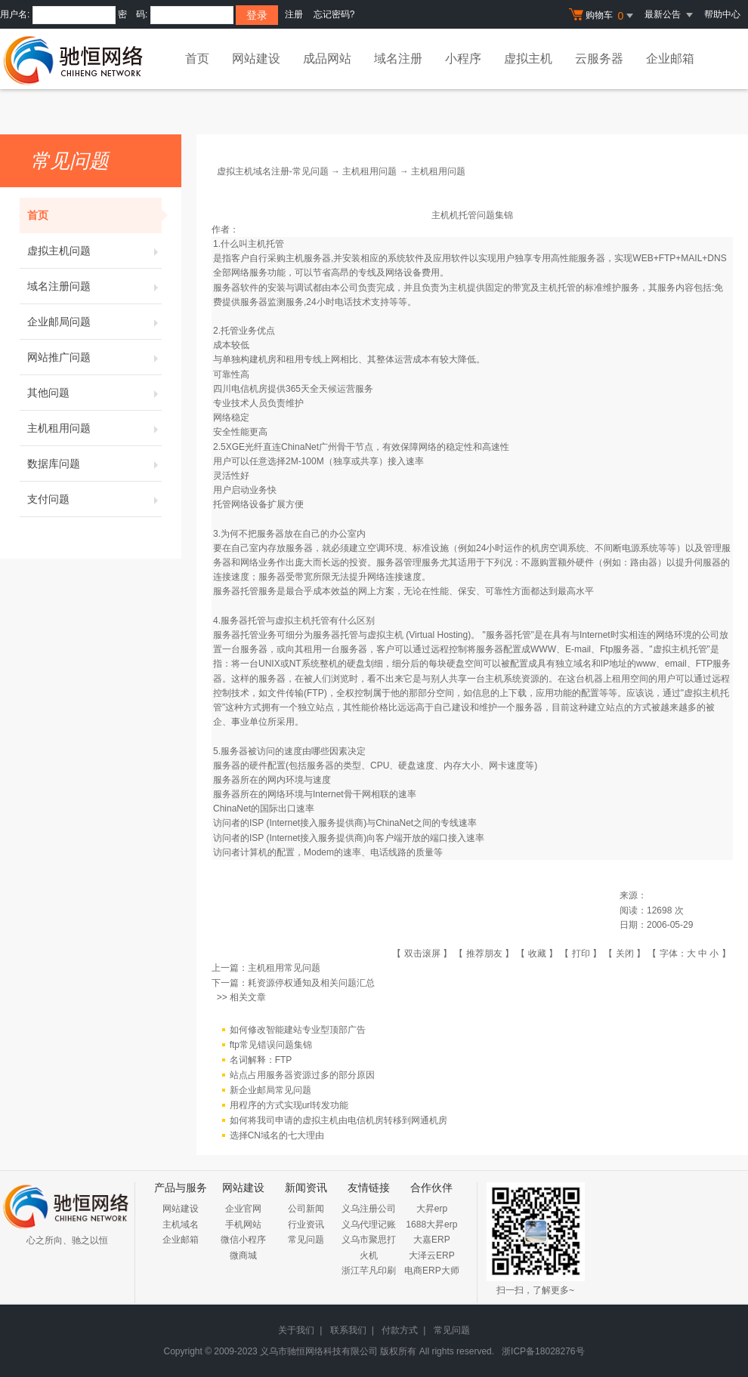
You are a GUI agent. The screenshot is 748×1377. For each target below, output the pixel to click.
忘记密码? (334, 14)
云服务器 (599, 58)
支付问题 (94, 499)
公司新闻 (306, 1208)
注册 (294, 14)
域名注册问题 (94, 286)
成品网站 (327, 58)
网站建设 (256, 58)
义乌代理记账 (369, 1224)
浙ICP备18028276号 (543, 1351)
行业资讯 (306, 1224)
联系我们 (348, 1330)
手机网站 (243, 1224)
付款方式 (400, 1330)
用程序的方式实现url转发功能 (289, 1105)
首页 (197, 58)
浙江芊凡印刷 (369, 1270)
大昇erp (431, 1208)
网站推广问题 (94, 357)
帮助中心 (722, 14)
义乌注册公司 (369, 1208)
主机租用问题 (94, 428)
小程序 (463, 58)
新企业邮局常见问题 (270, 1090)
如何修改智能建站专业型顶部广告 (298, 1029)
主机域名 (180, 1224)
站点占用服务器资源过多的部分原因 (302, 1075)
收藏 (537, 953)
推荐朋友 (484, 953)
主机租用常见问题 (284, 968)
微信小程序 (243, 1239)
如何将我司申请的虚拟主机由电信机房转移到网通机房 (338, 1120)
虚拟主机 (528, 58)
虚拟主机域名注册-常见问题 (273, 171)
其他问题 (94, 393)
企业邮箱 (670, 58)
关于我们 (296, 1330)
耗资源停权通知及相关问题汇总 (311, 983)
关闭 (625, 953)
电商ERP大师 (431, 1270)
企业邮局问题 (94, 322)
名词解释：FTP (261, 1060)
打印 (581, 953)
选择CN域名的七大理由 (277, 1135)
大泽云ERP (432, 1255)
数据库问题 (94, 463)
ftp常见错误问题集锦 (271, 1045)
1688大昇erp (431, 1224)
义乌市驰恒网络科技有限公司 (319, 1351)
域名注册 (398, 58)
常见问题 (306, 1239)
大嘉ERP (431, 1239)
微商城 (243, 1255)
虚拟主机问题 (94, 251)
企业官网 (243, 1208)
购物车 (603, 15)
